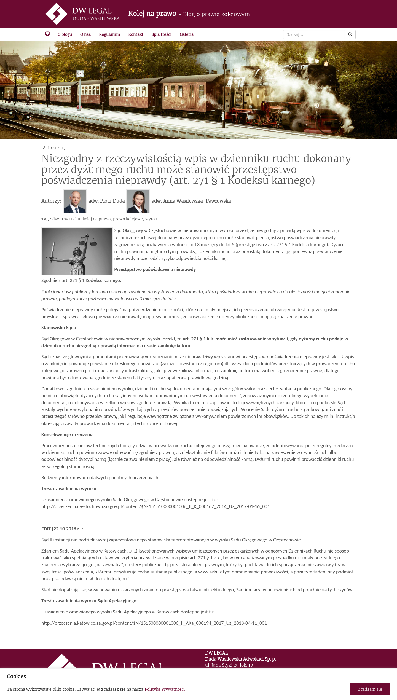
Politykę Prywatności (165, 689)
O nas (85, 34)
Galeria (187, 34)
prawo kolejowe (128, 218)
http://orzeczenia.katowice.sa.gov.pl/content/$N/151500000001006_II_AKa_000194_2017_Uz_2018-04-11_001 (154, 623)
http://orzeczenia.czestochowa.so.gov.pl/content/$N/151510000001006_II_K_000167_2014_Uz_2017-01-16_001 (155, 506)
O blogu (65, 34)
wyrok (151, 218)
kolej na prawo (97, 218)
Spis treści (161, 34)
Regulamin (109, 34)
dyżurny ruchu (66, 218)
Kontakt (135, 34)
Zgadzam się (370, 689)
